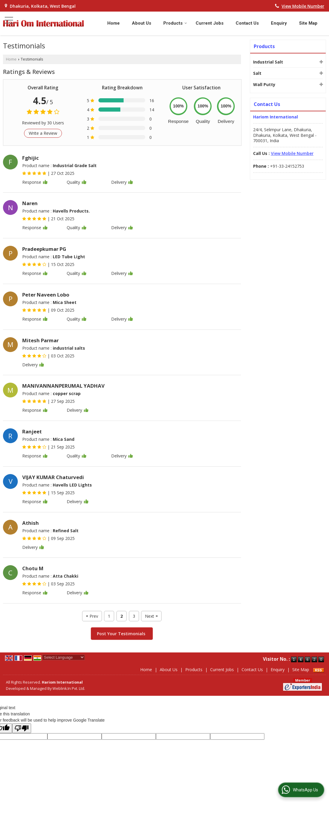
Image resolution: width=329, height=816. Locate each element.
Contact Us (247, 23)
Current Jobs (209, 23)
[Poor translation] (21, 728)
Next (151, 616)
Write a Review (43, 133)
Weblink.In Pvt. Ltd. (68, 688)
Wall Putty (264, 84)
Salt (257, 73)
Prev (92, 616)
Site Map (308, 23)
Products (175, 23)
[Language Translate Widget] (63, 657)
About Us (141, 23)
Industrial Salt (268, 62)
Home (113, 23)
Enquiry (279, 23)
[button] (303, 6)
